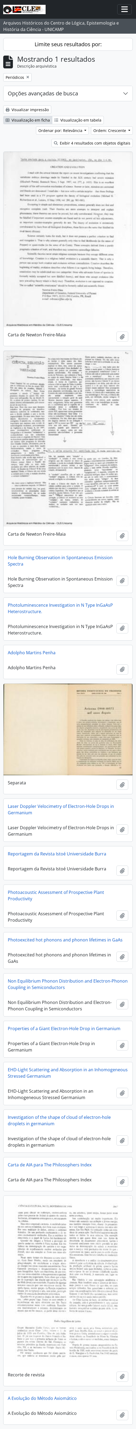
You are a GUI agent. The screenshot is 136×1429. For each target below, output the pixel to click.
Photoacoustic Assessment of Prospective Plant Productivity (56, 895)
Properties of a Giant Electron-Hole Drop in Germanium (64, 1028)
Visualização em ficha (28, 120)
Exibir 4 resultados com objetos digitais (92, 143)
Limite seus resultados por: (68, 44)
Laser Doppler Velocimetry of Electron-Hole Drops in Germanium (61, 809)
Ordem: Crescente (110, 130)
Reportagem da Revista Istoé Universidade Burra (57, 854)
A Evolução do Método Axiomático (42, 1398)
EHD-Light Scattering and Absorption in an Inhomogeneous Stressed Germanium (68, 1073)
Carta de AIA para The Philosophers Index (49, 1165)
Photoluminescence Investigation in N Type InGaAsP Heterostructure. (60, 608)
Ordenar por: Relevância (60, 130)
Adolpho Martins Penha (32, 653)
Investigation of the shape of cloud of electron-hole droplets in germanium (59, 1120)
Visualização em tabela (77, 120)
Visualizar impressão (27, 109)
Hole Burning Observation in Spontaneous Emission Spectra (60, 561)
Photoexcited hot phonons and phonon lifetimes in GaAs (65, 940)
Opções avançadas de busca (43, 93)
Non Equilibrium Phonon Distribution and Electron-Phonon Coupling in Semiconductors (68, 984)
